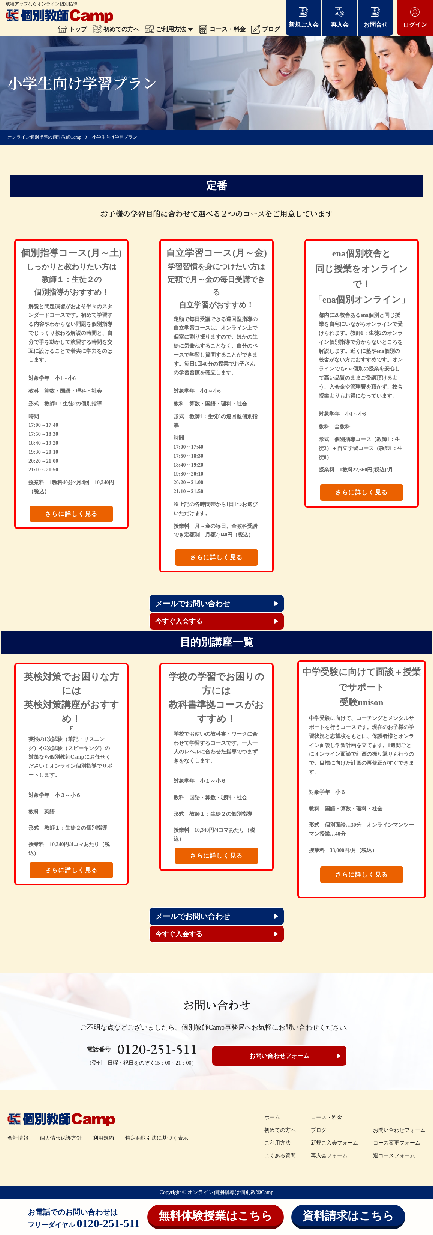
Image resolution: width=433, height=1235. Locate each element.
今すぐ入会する (178, 621)
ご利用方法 (169, 29)
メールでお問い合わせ (192, 603)
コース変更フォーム (396, 1143)
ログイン (415, 17)
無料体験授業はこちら (216, 1215)
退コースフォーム (394, 1155)
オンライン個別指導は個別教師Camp (230, 1192)
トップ (72, 29)
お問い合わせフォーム (279, 1056)
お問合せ (376, 17)
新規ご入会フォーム (334, 1143)
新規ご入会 (304, 17)
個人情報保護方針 (61, 1138)
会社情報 (17, 1138)
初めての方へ (116, 29)
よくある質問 (280, 1155)
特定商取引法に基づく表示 (156, 1138)
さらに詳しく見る (71, 514)
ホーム (272, 1117)
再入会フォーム (329, 1155)
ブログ (265, 29)
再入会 (340, 17)
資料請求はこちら (348, 1215)
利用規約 (103, 1138)
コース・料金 (222, 29)
